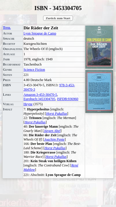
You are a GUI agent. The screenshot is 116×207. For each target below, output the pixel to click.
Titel (7, 28)
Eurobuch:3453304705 (39, 99)
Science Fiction (34, 70)
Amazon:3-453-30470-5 (40, 95)
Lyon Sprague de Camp (39, 33)
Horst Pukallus (56, 114)
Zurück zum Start (58, 18)
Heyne (27, 104)
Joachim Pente (54, 139)
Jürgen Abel (52, 131)
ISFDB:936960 (67, 99)
